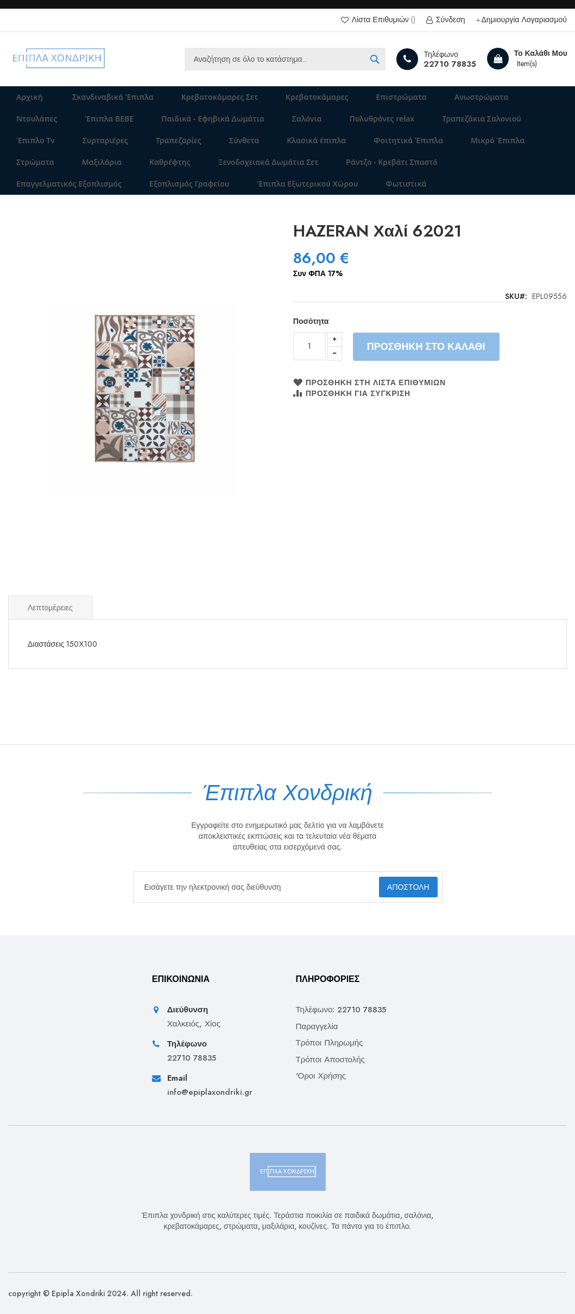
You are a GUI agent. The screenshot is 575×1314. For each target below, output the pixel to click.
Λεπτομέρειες (50, 645)
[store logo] (59, 59)
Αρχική (22, 101)
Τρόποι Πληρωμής (329, 1043)
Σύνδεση (449, 20)
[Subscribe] (398, 887)
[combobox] (285, 59)
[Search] (375, 59)
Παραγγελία (317, 1026)
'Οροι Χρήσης (321, 1076)
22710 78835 (450, 64)
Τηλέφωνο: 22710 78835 (341, 1010)
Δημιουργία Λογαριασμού (524, 20)
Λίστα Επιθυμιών (382, 20)
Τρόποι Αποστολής (330, 1060)
